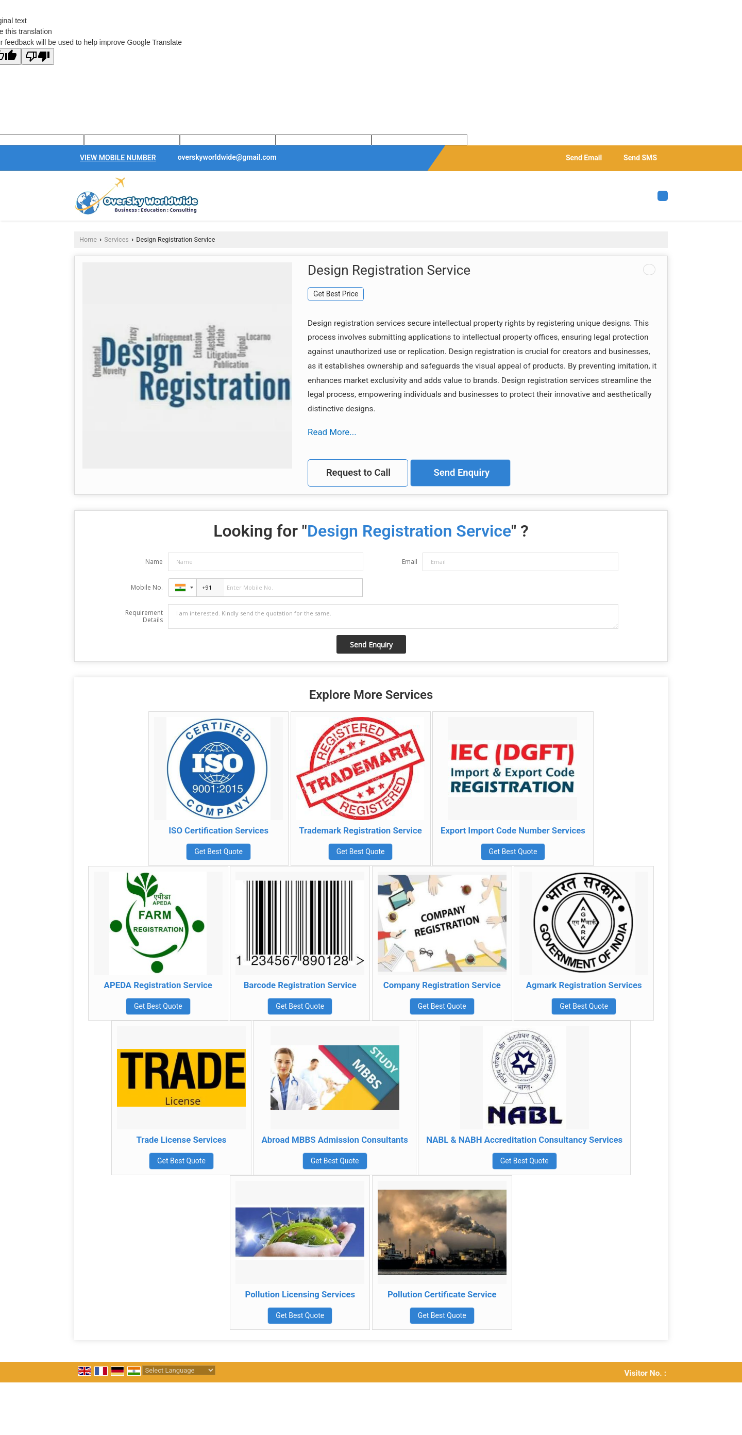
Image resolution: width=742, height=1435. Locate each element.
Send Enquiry (461, 472)
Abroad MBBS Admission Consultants (334, 1139)
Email (409, 561)
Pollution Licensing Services (300, 1294)
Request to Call (358, 472)
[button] (118, 158)
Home (88, 239)
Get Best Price (335, 294)
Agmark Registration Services (584, 985)
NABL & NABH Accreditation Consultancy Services (524, 1139)
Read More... (332, 432)
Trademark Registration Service (360, 830)
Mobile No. (147, 587)
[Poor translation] (37, 56)
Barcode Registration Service (300, 985)
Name (154, 561)
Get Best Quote (218, 851)
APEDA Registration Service (158, 985)
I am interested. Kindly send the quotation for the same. (393, 616)
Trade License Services (181, 1139)
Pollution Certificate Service (442, 1294)
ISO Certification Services (218, 830)
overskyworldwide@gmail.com (227, 157)
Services (116, 239)
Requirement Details (144, 616)
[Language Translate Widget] (178, 1370)
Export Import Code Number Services (513, 830)
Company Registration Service (442, 985)
